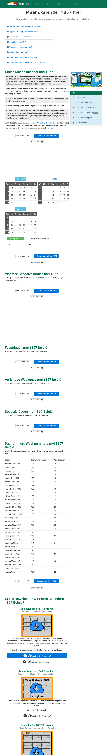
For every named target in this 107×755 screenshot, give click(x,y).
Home (38, 4)
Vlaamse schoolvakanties (21, 37)
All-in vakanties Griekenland (84, 107)
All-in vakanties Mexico (85, 113)
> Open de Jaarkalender (46, 136)
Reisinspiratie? (80, 97)
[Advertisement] (37, 161)
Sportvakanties (80, 123)
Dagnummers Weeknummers (22, 57)
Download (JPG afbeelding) (37, 661)
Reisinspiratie (80, 4)
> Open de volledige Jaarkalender (22, 32)
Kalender (22, 135)
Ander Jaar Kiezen (63, 4)
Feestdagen (16, 42)
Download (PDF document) (37, 655)
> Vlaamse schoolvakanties (20, 245)
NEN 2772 (50, 123)
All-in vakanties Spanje (82, 118)
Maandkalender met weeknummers (24, 27)
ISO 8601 (40, 123)
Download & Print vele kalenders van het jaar (26, 62)
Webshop (48, 4)
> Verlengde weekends (39, 238)
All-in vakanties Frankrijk (83, 102)
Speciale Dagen (17, 52)
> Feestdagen (15, 238)
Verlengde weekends (19, 47)
